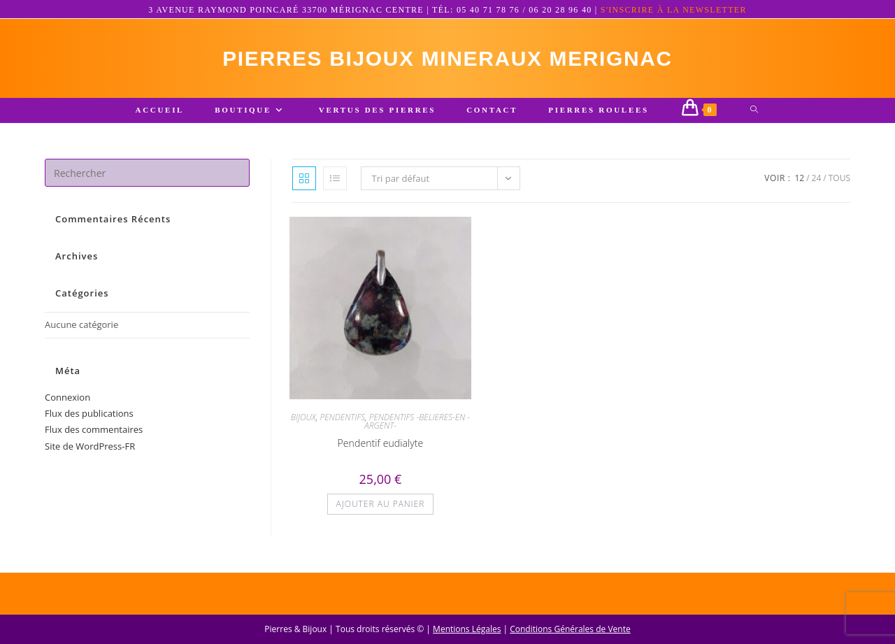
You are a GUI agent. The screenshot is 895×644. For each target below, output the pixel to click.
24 (817, 179)
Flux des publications (89, 413)
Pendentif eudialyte (381, 443)
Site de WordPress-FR (90, 446)
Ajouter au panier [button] (380, 504)
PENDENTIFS (342, 417)
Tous (839, 179)
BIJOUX (303, 417)
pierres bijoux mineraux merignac (447, 58)
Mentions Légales (467, 629)
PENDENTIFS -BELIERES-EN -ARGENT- (417, 421)
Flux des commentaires (94, 430)
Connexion (67, 397)
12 (799, 179)
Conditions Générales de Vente (570, 629)
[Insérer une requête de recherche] (147, 173)
